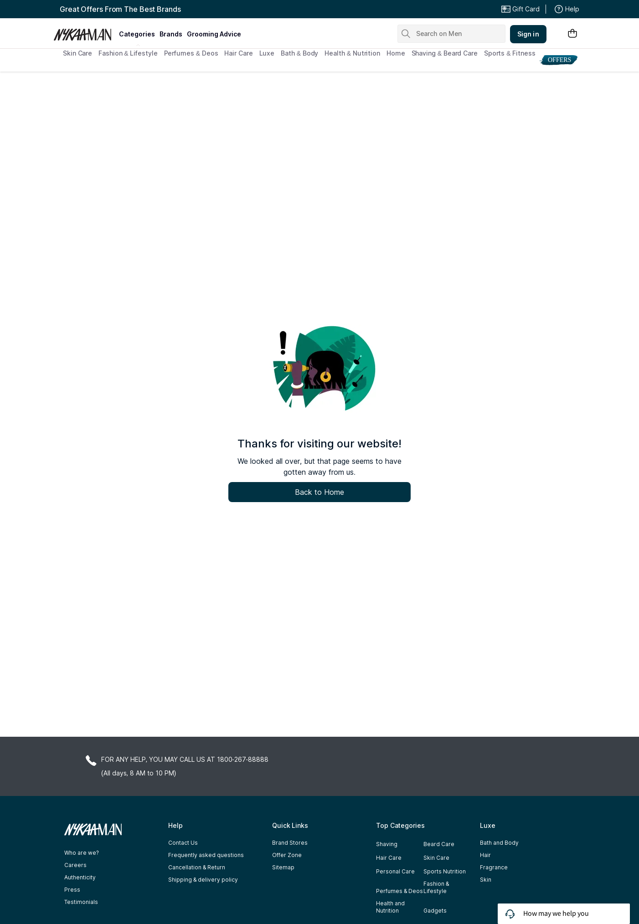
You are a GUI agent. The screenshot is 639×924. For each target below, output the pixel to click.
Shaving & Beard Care (445, 53)
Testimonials (81, 901)
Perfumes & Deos (191, 53)
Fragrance (494, 867)
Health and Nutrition (390, 907)
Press (72, 889)
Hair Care (238, 53)
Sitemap (283, 867)
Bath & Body (299, 53)
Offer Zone (287, 855)
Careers (75, 865)
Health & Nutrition (352, 53)
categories (137, 34)
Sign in (528, 34)
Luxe (267, 53)
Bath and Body (499, 842)
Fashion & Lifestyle (127, 53)
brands (171, 34)
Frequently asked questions (206, 855)
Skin (485, 879)
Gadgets (435, 910)
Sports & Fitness (510, 53)
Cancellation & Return (196, 867)
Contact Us (183, 842)
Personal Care (395, 871)
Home (395, 53)
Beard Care (438, 844)
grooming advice (214, 34)
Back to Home (319, 492)
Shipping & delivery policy (203, 879)
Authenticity (80, 877)
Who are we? (81, 852)
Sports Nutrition (444, 871)
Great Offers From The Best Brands (120, 9)
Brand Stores (290, 842)
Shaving (386, 844)
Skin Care (77, 53)
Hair (485, 855)
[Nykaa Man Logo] (85, 31)
